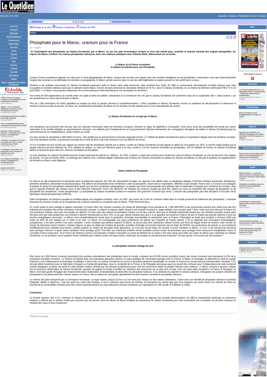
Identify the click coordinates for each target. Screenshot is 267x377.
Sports (14, 65)
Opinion (252, 126)
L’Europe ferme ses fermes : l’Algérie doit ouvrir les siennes (251, 249)
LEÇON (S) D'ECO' (8, 168)
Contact (262, 16)
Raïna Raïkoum (13, 37)
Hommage (252, 215)
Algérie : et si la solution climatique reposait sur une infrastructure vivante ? (11, 109)
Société (13, 72)
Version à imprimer (65, 27)
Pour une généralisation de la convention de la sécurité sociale (14, 124)
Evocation (14, 75)
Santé (252, 167)
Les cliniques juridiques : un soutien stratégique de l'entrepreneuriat (12, 160)
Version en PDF (87, 27)
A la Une (14, 26)
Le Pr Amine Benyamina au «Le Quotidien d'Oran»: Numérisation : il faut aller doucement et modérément (252, 92)
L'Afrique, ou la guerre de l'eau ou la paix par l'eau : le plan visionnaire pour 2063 (13, 142)
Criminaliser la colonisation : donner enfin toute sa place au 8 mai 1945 (252, 203)
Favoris (253, 16)
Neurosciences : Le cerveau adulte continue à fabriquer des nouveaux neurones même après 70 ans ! (252, 176)
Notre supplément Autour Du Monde (14, 83)
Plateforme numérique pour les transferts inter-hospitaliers (251, 185)
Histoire (252, 196)
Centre (14, 58)
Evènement (14, 40)
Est (13, 61)
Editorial (14, 33)
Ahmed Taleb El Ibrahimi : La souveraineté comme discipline (251, 222)
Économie (253, 242)
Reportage (14, 44)
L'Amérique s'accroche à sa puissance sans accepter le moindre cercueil (11, 151)
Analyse (14, 30)
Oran (13, 51)
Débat (14, 79)
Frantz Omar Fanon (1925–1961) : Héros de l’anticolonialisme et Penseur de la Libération (252, 155)
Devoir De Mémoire (252, 148)
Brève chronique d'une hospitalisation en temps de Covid (250, 115)
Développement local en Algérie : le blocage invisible (14, 117)
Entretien (252, 84)
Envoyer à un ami (41, 27)
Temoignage (252, 107)
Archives (232, 16)
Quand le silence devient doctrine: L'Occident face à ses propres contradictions (13, 133)
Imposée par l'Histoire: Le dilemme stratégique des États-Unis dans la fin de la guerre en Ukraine (251, 135)
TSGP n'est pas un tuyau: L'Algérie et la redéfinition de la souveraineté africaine (13, 99)
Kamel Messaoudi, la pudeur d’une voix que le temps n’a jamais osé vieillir (250, 230)
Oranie (14, 54)
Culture (14, 68)
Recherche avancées (122, 22)
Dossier (14, 47)
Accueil (221, 16)
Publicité (243, 16)
